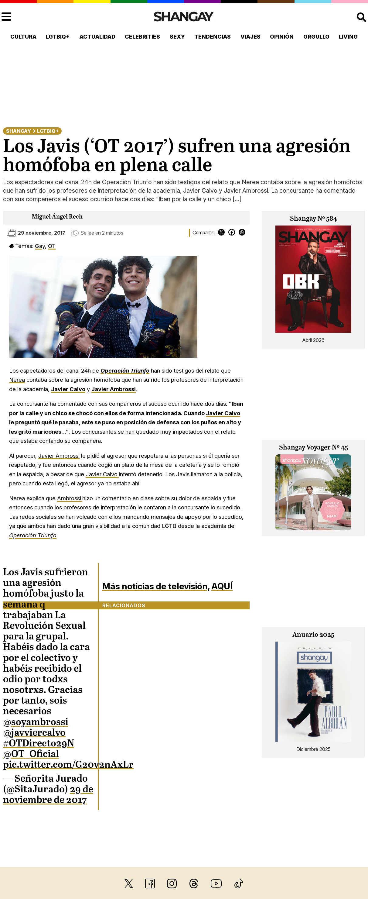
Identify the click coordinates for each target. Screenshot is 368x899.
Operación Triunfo (125, 370)
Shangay (18, 131)
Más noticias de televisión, (156, 586)
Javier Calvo (223, 413)
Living (348, 36)
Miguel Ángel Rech (57, 217)
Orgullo (316, 36)
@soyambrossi (35, 722)
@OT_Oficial (31, 754)
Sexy (177, 36)
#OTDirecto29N (38, 743)
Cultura (23, 36)
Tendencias (212, 36)
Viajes (250, 36)
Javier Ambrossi (113, 389)
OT (52, 246)
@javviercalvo (34, 733)
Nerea (17, 379)
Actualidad (97, 36)
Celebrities (142, 36)
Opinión (282, 36)
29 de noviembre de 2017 (48, 795)
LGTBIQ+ (58, 36)
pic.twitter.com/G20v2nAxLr (68, 764)
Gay (40, 246)
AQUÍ (222, 586)
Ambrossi (69, 498)
